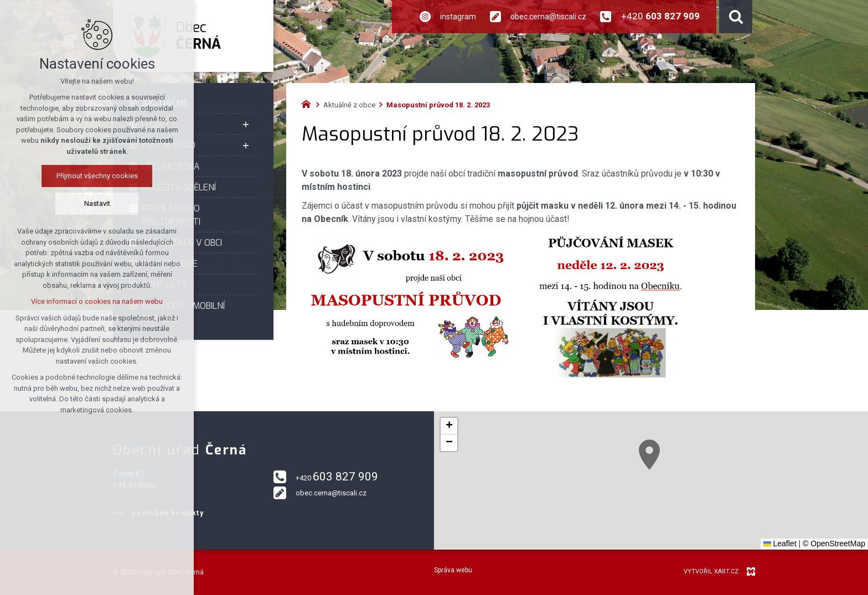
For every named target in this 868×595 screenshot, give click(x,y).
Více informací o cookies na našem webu (97, 301)
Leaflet (780, 543)
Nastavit (97, 203)
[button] (649, 454)
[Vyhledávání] (735, 16)
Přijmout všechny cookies (97, 176)
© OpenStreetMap (834, 543)
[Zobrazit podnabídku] (246, 124)
